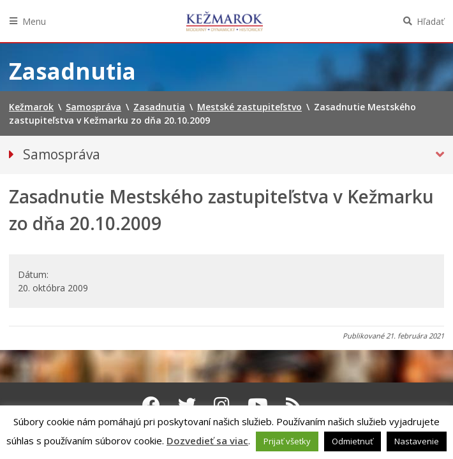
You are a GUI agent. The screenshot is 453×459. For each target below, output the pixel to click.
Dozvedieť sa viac (207, 440)
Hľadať (430, 21)
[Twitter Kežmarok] (187, 405)
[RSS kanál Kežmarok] (294, 405)
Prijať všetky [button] (287, 441)
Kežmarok (224, 21)
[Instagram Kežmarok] (222, 405)
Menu (34, 21)
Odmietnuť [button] (352, 441)
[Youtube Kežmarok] (258, 405)
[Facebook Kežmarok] (151, 405)
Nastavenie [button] (416, 441)
